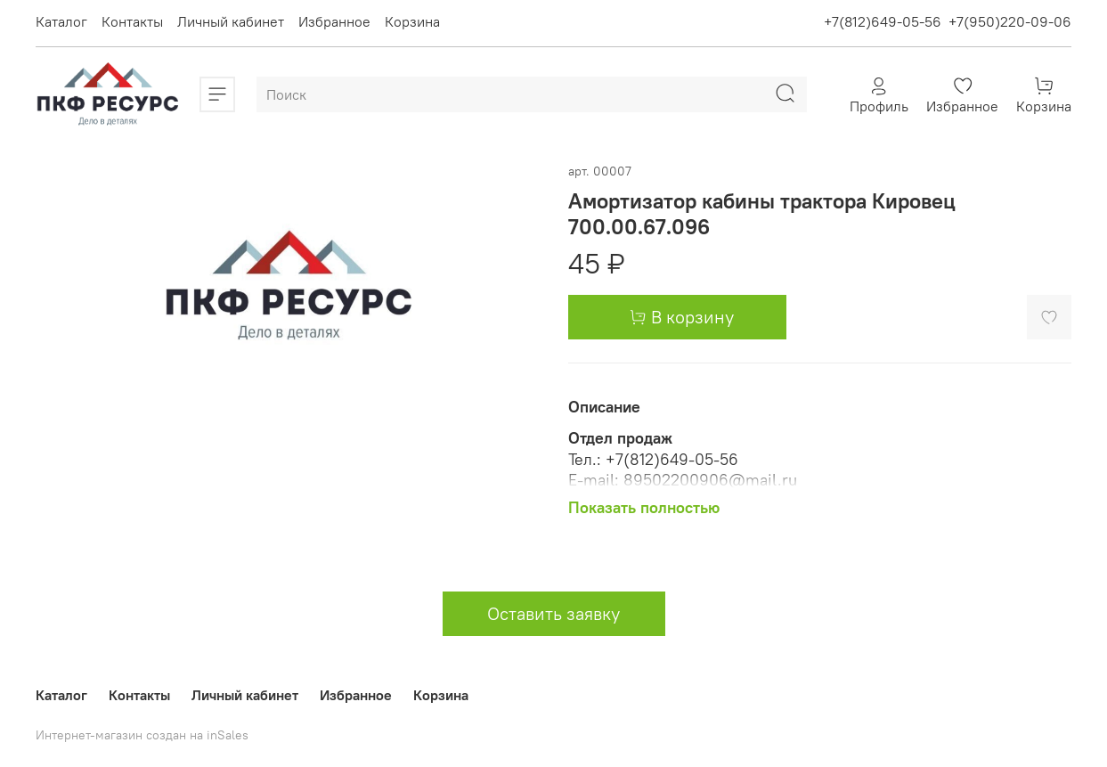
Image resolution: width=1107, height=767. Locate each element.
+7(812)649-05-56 (882, 21)
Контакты (132, 21)
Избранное (334, 21)
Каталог (61, 21)
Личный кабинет (230, 21)
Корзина (412, 21)
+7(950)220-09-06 (1009, 21)
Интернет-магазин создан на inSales (142, 735)
